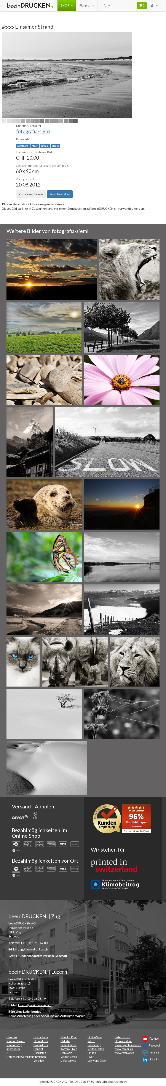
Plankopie (66, 1053)
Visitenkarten (96, 1049)
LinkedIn (154, 1059)
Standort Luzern (15, 1041)
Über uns (11, 1037)
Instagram (155, 1052)
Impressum (13, 1049)
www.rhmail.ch (124, 1049)
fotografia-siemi (33, 131)
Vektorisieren (69, 1056)
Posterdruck (41, 1045)
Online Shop (95, 1037)
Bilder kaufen (69, 1045)
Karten (65, 1049)
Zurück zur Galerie (31, 194)
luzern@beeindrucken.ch (34, 1005)
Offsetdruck (41, 1041)
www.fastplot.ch (124, 1053)
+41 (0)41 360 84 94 (34, 998)
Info (105, 5)
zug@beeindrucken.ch (33, 949)
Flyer (74, 1049)
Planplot (86, 5)
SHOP (67, 5)
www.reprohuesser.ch (128, 1045)
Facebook (155, 1045)
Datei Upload (122, 1037)
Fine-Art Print (69, 1037)
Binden (92, 1053)
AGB (9, 1053)
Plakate (65, 1041)
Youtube (154, 1038)
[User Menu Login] (154, 5)
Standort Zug (14, 1045)
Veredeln (39, 1060)
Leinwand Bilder (97, 1060)
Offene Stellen (123, 1041)
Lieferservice (68, 1060)
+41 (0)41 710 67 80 (34, 943)
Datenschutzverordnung (21, 1056)
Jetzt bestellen (60, 194)
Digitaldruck (41, 1037)
